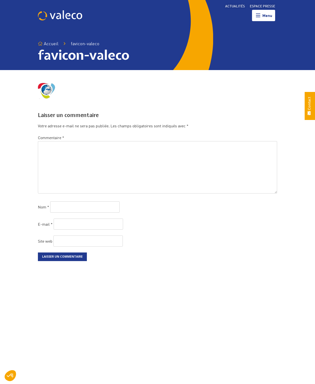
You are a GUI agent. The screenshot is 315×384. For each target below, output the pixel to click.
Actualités (235, 6)
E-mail (45, 224)
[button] (10, 376)
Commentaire (51, 138)
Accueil (48, 44)
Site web (45, 241)
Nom (43, 207)
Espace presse (262, 6)
